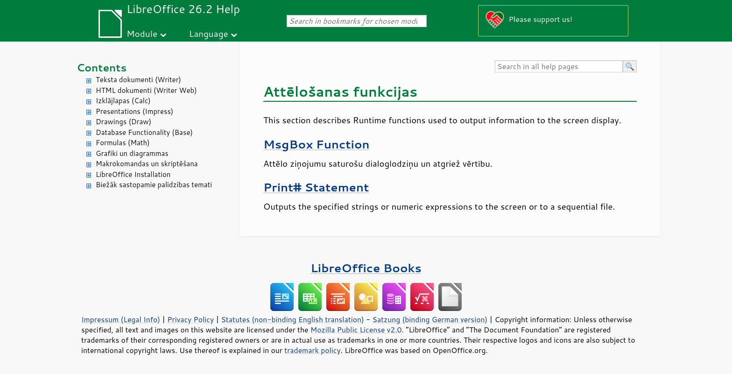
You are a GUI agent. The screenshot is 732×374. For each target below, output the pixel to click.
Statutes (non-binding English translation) (292, 319)
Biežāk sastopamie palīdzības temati (154, 185)
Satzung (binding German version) (430, 319)
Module (142, 33)
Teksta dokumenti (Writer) (138, 80)
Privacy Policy (190, 319)
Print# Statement (316, 187)
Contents (102, 67)
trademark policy (312, 350)
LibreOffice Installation (133, 174)
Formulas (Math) (123, 143)
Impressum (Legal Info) (120, 319)
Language (208, 33)
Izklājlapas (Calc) (123, 101)
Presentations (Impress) (134, 111)
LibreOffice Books (366, 268)
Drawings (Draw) (123, 122)
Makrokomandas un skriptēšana (147, 164)
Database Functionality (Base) (144, 132)
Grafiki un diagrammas (132, 153)
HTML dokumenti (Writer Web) (146, 90)
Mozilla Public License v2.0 (356, 330)
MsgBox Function (316, 144)
